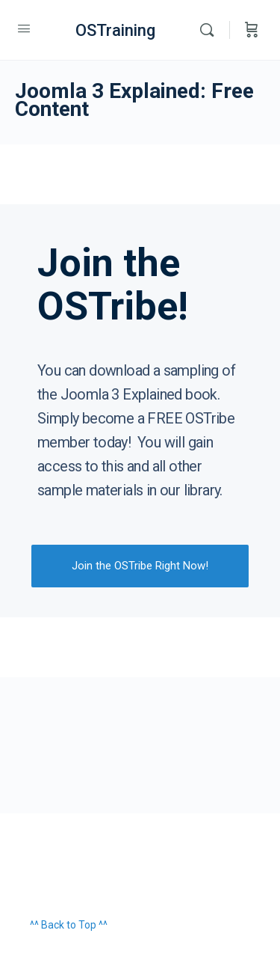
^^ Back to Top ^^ (69, 925)
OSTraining (115, 30)
